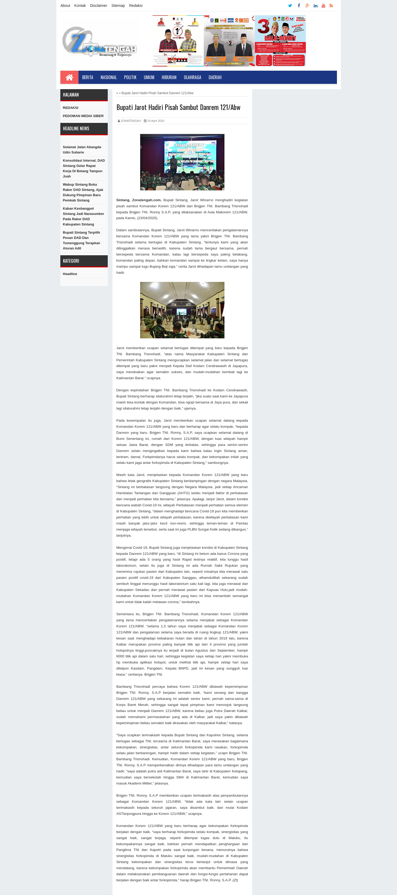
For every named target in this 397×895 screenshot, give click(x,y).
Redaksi (136, 5)
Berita (87, 77)
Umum (149, 77)
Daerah (215, 77)
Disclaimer (98, 5)
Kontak (80, 5)
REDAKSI (71, 108)
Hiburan (169, 77)
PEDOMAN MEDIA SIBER (83, 116)
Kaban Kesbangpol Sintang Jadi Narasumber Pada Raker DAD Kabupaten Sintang (83, 216)
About (65, 5)
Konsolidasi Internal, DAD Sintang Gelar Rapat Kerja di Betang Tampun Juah (84, 168)
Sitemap (118, 5)
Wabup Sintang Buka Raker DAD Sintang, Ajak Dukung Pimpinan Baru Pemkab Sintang (83, 192)
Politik (130, 77)
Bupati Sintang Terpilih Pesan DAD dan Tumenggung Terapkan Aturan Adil (81, 240)
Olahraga (192, 77)
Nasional (109, 77)
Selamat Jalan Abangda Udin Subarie (82, 149)
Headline (70, 274)
